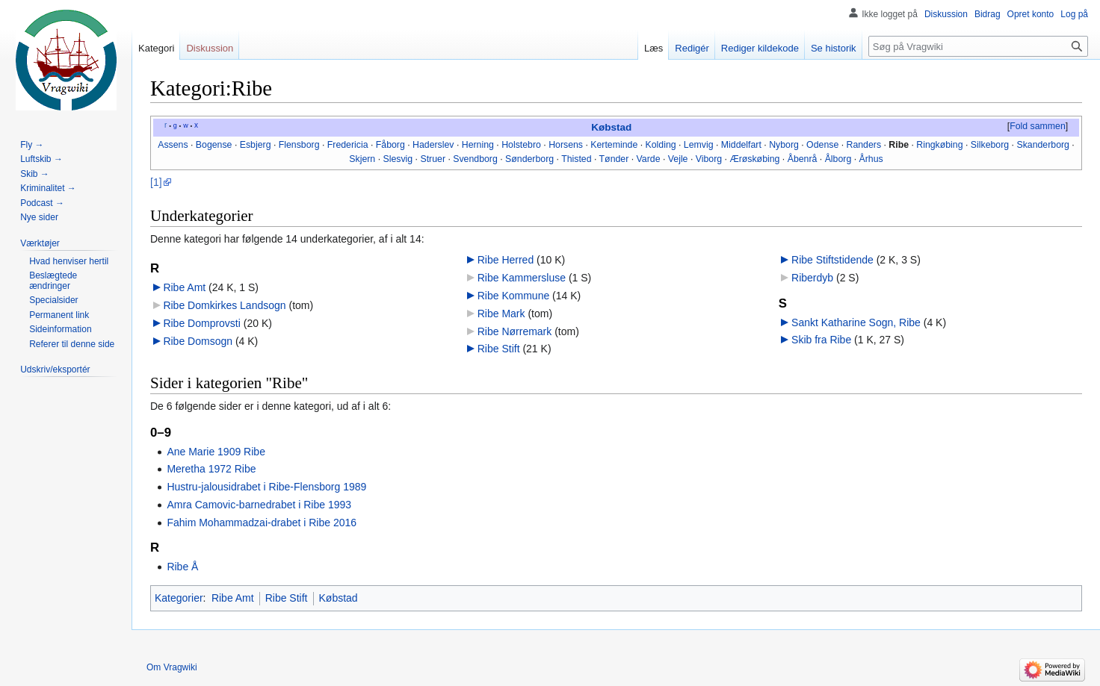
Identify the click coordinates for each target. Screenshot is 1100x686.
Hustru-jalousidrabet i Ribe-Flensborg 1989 (266, 487)
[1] (156, 182)
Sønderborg (529, 159)
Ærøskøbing (754, 159)
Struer (432, 159)
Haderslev (433, 145)
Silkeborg (990, 145)
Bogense (214, 145)
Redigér (692, 48)
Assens (173, 145)
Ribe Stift (499, 349)
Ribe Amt (184, 287)
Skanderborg (1042, 145)
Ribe (899, 145)
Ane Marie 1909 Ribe (216, 452)
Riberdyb (812, 278)
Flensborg (299, 145)
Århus (871, 159)
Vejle (678, 159)
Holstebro (521, 145)
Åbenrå (803, 159)
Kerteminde (613, 145)
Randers (864, 145)
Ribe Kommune (514, 296)
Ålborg (838, 159)
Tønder (614, 159)
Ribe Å (182, 567)
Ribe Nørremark (515, 331)
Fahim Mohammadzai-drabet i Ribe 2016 (261, 522)
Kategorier (179, 598)
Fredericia (347, 145)
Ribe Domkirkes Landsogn (224, 305)
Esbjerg (255, 145)
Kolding (661, 145)
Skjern (362, 159)
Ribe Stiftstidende (832, 260)
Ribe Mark (501, 313)
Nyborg (784, 145)
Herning (478, 145)
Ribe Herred (506, 260)
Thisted (576, 159)
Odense (822, 145)
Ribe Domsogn (197, 341)
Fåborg (390, 145)
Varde (649, 159)
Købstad (611, 127)
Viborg (709, 159)
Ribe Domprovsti (201, 323)
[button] (1037, 126)
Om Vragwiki (171, 667)
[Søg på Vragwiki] (978, 46)
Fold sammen (1038, 126)
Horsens (566, 145)
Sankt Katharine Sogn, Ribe (856, 322)
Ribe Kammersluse (522, 278)
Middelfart (741, 145)
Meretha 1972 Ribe (211, 469)
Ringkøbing (939, 145)
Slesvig (397, 159)
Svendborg (475, 159)
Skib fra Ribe (821, 340)
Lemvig (699, 145)
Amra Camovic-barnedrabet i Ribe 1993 (259, 505)
